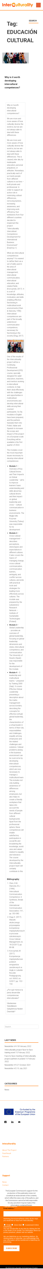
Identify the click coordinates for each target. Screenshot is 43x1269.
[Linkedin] (13, 1122)
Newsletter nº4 (11, 1046)
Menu (38, 5)
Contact (5, 1185)
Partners (5, 1156)
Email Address (9, 1208)
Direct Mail (16, 1225)
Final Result (6, 1153)
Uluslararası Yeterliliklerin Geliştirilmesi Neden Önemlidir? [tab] (15, 1007)
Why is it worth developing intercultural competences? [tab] (13, 109)
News (7, 1090)
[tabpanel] (15, 551)
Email (7, 1225)
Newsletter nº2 (11, 1068)
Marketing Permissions (11, 1219)
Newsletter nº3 (11, 1065)
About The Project (9, 1150)
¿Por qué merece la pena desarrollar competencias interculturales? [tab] (15, 994)
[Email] (19, 1122)
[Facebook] (6, 1122)
